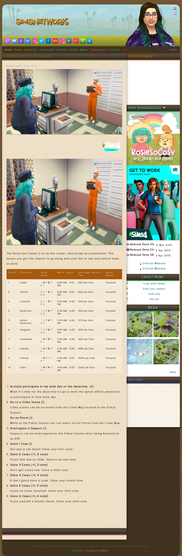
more (173, 372)
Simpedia (31, 49)
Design (77, 551)
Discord (114, 49)
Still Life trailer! (154, 288)
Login (173, 49)
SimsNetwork (42, 22)
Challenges (98, 49)
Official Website (154, 263)
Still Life (154, 294)
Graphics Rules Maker (73, 49)
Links (125, 49)
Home (9, 49)
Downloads (47, 49)
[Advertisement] (71, 517)
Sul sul (154, 299)
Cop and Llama (154, 283)
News (18, 49)
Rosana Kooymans (97, 551)
